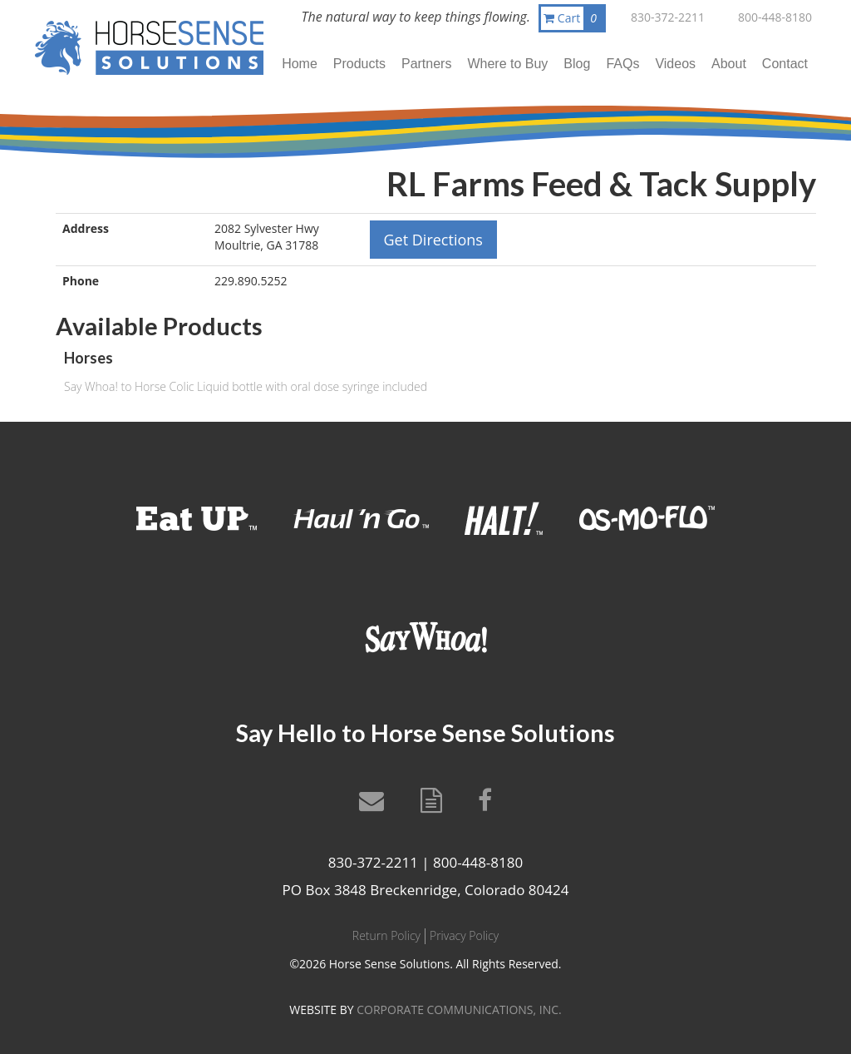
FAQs (622, 64)
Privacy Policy (464, 935)
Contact (785, 64)
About (728, 64)
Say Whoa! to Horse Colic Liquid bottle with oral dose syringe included (245, 386)
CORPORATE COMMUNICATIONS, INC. (459, 1009)
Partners (426, 64)
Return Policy (386, 935)
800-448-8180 (775, 17)
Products (359, 64)
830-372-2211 (668, 17)
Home (299, 64)
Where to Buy (507, 64)
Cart (573, 18)
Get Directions (433, 240)
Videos (675, 64)
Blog (576, 64)
